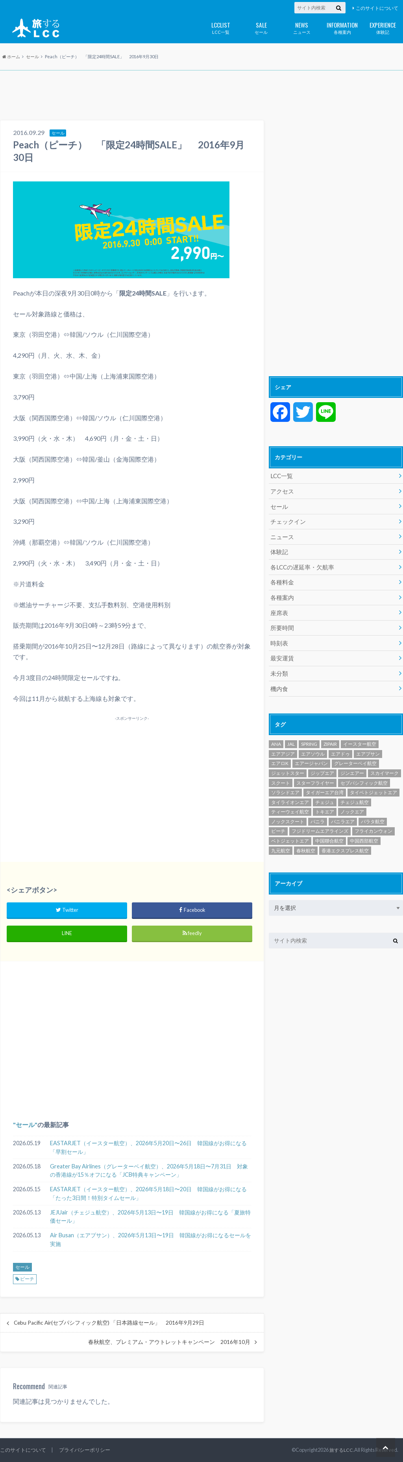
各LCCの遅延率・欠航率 (300, 563)
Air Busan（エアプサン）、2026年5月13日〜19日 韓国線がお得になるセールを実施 (150, 1239)
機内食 (278, 679)
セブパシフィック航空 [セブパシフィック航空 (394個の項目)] (364, 773)
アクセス (281, 490)
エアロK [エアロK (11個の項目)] (279, 754)
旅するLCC (341, 1450)
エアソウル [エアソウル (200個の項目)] (313, 744)
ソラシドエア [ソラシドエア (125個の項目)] (285, 783)
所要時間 (281, 621)
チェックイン (286, 519)
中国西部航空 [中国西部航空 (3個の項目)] (364, 831)
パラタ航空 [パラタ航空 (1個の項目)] (373, 812)
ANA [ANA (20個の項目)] (276, 734)
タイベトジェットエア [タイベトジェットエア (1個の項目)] (373, 783)
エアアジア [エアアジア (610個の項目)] (283, 744)
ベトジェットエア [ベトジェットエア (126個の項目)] (290, 831)
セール (261, 27)
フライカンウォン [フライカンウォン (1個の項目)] (373, 821)
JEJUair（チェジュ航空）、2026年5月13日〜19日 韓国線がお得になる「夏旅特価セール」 (150, 1216)
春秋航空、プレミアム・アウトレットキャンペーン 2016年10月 (169, 1342)
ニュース (301, 27)
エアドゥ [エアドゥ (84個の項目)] (340, 744)
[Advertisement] (201, 96)
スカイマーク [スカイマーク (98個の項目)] (384, 764)
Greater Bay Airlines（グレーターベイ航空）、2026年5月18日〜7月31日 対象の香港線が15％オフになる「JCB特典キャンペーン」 (149, 1170)
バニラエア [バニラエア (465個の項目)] (343, 812)
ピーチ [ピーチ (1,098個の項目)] (278, 821)
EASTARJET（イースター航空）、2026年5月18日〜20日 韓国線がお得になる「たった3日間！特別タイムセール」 (148, 1193)
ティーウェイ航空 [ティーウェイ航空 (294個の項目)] (290, 802)
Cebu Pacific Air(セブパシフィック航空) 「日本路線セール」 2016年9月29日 (109, 1323)
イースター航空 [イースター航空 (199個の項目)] (359, 734)
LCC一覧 (220, 27)
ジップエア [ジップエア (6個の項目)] (322, 764)
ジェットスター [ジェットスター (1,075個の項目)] (287, 764)
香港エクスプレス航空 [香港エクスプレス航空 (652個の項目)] (345, 841)
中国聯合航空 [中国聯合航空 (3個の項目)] (329, 831)
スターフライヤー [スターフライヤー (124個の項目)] (315, 773)
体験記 (382, 27)
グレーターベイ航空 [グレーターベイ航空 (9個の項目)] (355, 754)
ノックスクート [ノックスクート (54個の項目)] (287, 812)
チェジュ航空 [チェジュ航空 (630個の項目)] (354, 793)
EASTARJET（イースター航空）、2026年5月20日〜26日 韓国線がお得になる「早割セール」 (148, 1147)
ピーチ (27, 1279)
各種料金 (281, 577)
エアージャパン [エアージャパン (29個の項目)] (311, 754)
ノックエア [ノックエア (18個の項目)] (352, 802)
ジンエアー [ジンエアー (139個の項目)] (352, 764)
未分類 (278, 665)
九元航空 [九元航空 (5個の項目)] (280, 841)
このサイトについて (377, 8)
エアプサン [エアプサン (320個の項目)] (368, 744)
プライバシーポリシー (84, 1450)
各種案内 (342, 27)
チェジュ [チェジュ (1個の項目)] (324, 793)
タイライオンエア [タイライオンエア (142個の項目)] (290, 793)
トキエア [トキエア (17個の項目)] (324, 802)
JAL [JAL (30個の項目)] (291, 734)
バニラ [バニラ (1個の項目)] (318, 812)
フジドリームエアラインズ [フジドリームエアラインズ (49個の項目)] (320, 821)
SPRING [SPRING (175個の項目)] (309, 734)
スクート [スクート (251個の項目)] (280, 773)
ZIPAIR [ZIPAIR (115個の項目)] (330, 734)
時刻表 (278, 635)
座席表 (278, 606)
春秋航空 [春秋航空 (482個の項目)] (305, 841)
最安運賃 (281, 650)
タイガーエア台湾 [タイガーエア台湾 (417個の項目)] (325, 783)
